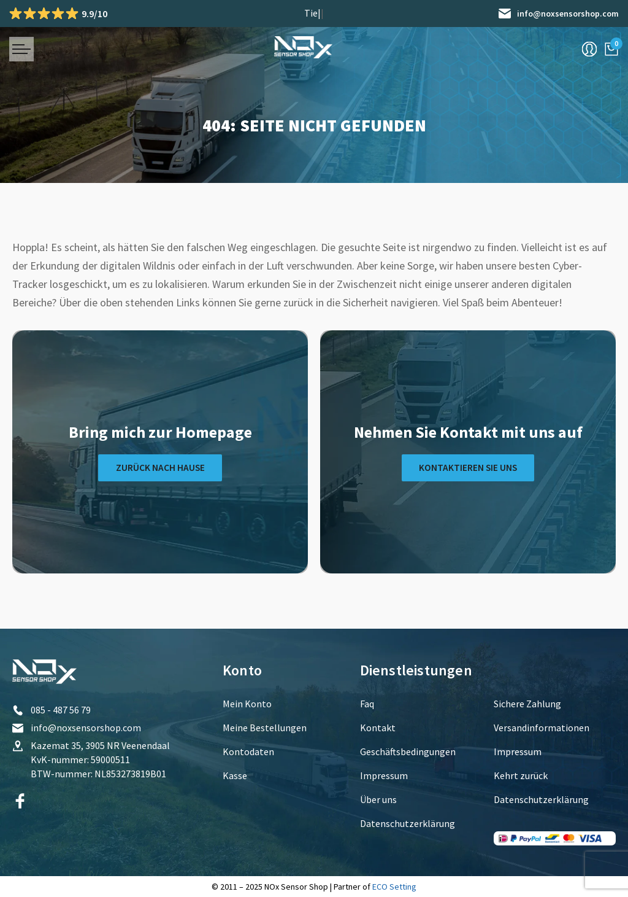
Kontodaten (248, 751)
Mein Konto (247, 703)
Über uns (378, 799)
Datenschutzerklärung (407, 823)
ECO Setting (394, 886)
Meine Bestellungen (265, 727)
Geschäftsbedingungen (408, 751)
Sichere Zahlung (527, 703)
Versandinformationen (541, 727)
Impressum (384, 775)
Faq (367, 703)
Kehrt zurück (521, 775)
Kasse (235, 775)
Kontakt (378, 727)
